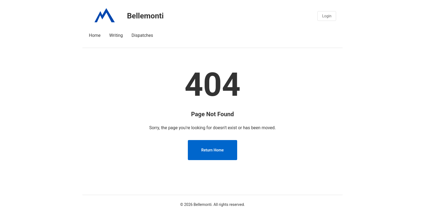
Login (326, 16)
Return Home (212, 150)
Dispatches (142, 35)
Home (95, 35)
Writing (116, 35)
